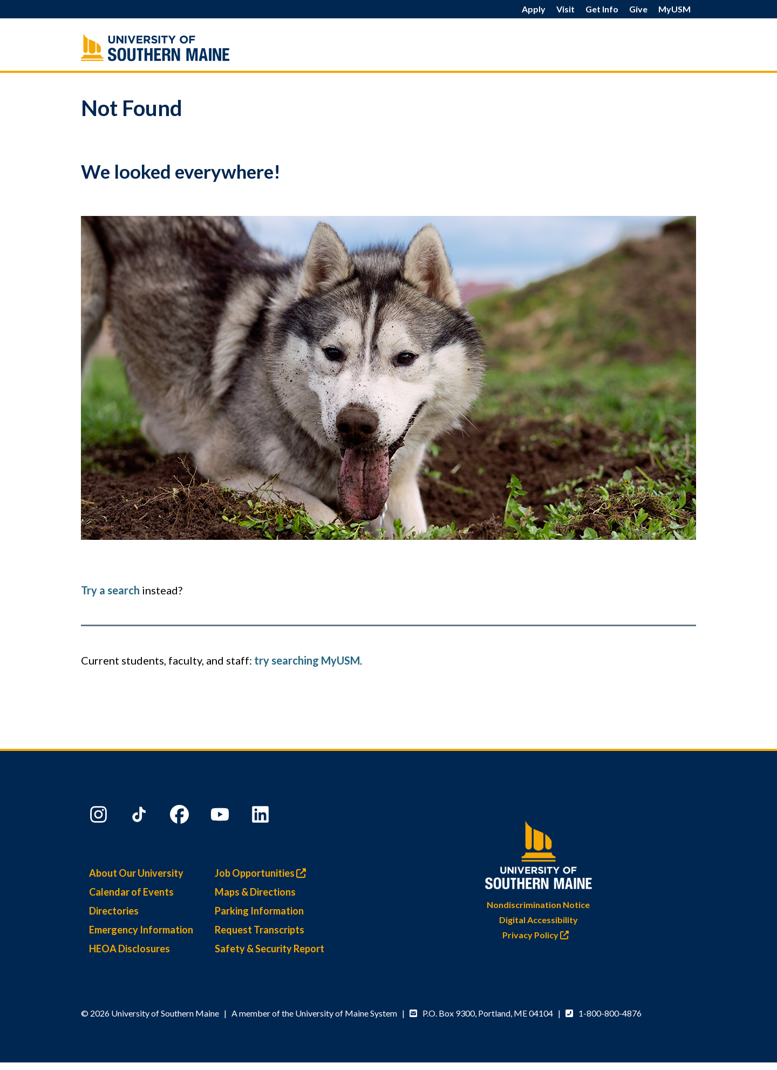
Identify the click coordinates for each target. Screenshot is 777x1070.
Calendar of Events (131, 892)
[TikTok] (140, 817)
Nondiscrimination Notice (538, 904)
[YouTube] (221, 817)
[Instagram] (100, 817)
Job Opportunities (263, 873)
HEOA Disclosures (129, 948)
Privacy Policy (538, 935)
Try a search (110, 590)
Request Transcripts (259, 930)
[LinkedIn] (261, 817)
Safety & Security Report (269, 948)
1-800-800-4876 (610, 1013)
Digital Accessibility (538, 920)
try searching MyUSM (307, 660)
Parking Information (259, 911)
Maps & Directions (255, 892)
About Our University (136, 873)
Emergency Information (141, 930)
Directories (114, 911)
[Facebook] (181, 817)
